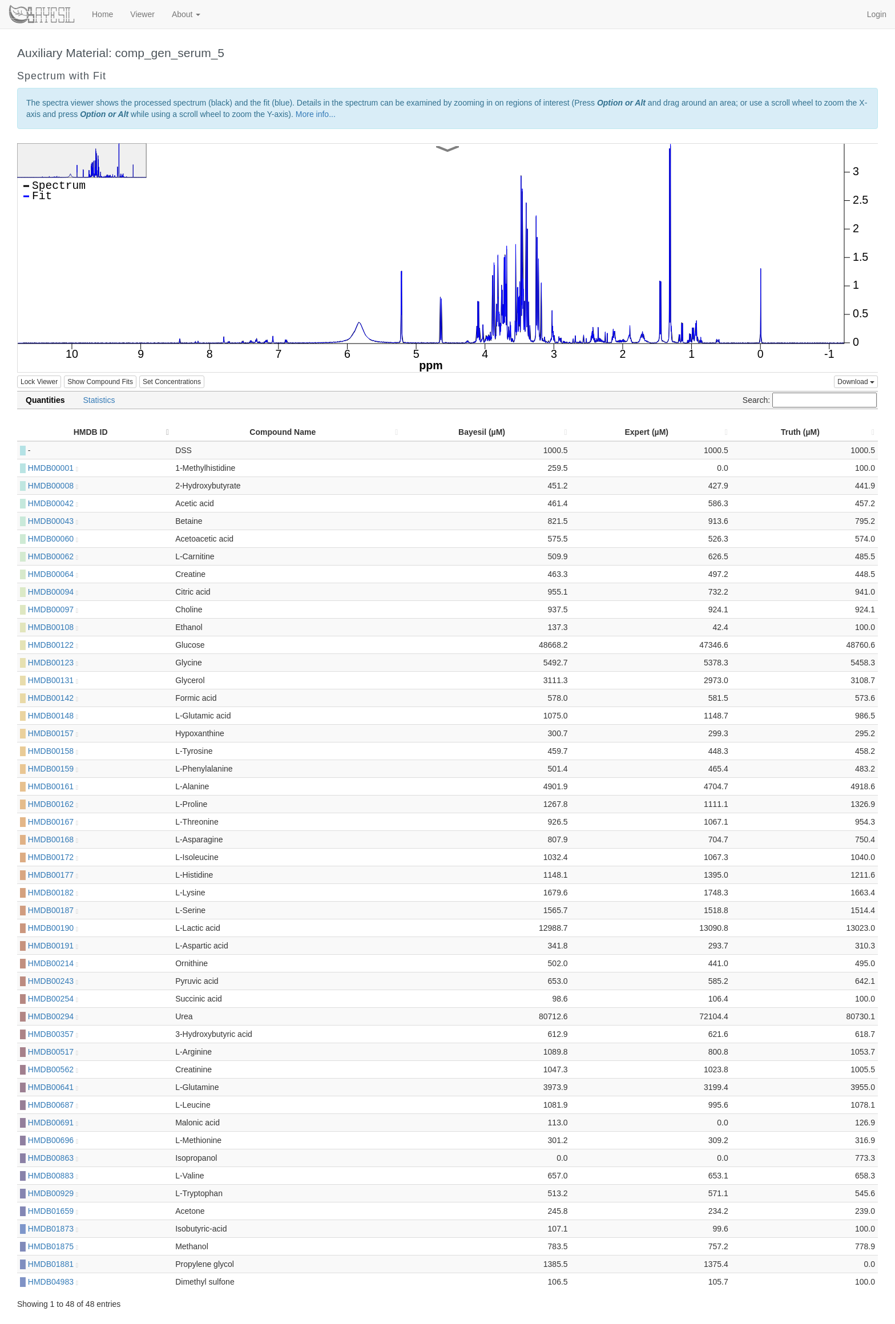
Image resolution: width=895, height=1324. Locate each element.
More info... (316, 114)
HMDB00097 (53, 609)
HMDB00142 (53, 698)
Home (102, 14)
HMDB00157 (53, 733)
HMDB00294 (53, 1016)
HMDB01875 (53, 1246)
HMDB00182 (53, 892)
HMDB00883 (53, 1175)
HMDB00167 (53, 821)
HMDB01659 (53, 1211)
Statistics (99, 400)
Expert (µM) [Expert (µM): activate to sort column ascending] (646, 432)
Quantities (45, 400)
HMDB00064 (53, 574)
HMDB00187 (53, 910)
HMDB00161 (53, 786)
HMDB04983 (53, 1281)
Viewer (142, 14)
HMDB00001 (53, 468)
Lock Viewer (39, 382)
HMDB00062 (53, 556)
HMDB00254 (53, 998)
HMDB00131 (53, 680)
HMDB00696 (53, 1140)
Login (876, 14)
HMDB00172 (53, 857)
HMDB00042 (53, 503)
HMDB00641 (53, 1087)
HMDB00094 (53, 591)
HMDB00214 (53, 963)
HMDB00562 (53, 1069)
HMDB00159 (53, 768)
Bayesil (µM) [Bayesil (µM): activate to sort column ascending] (481, 432)
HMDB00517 (53, 1051)
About (186, 14)
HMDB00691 (53, 1122)
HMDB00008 (53, 485)
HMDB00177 (53, 874)
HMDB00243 (53, 981)
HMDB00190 (53, 928)
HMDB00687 (53, 1104)
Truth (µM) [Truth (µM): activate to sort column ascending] (800, 432)
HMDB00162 (53, 804)
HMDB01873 (53, 1228)
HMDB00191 (53, 945)
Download (855, 382)
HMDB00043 (53, 521)
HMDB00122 (53, 644)
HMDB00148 (53, 715)
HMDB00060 (53, 538)
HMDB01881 (53, 1264)
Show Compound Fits (100, 382)
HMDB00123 (53, 662)
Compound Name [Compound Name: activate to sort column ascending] (282, 432)
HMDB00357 (53, 1034)
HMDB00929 (53, 1193)
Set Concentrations (172, 382)
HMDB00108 (53, 627)
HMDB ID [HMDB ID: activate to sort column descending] (91, 432)
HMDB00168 (53, 839)
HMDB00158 (53, 751)
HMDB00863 (53, 1157)
